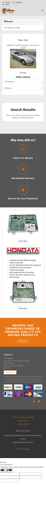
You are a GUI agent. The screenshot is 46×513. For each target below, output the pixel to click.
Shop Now (23, 241)
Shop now (23, 341)
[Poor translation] (9, 470)
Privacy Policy (23, 421)
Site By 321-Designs (23, 449)
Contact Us (10, 372)
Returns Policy (23, 424)
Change (23, 73)
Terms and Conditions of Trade (23, 417)
